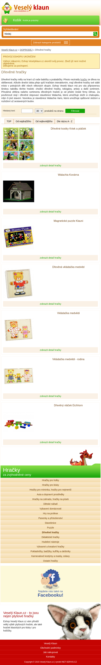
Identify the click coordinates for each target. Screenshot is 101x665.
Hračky (17, 471)
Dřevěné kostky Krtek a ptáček (68, 128)
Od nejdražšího (23, 121)
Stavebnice (50, 523)
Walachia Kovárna (68, 175)
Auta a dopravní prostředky (50, 494)
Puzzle (50, 527)
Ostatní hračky (50, 561)
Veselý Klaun (50, 643)
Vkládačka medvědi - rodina (68, 359)
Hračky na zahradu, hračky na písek (50, 499)
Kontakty (50, 656)
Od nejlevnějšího (43, 121)
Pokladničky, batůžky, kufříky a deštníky (50, 551)
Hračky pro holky (50, 480)
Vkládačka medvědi (68, 313)
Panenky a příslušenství (50, 518)
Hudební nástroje (50, 542)
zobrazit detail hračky (50, 165)
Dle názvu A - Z (64, 121)
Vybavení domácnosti (50, 508)
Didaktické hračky (51, 537)
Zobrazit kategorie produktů (50, 43)
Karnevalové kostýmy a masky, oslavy (50, 556)
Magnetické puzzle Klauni (68, 221)
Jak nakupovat (50, 652)
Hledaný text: (9, 110)
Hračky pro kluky (50, 485)
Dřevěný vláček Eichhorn (68, 405)
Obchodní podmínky (50, 648)
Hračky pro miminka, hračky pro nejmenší (51, 489)
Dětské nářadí (50, 504)
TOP (9, 121)
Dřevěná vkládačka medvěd (68, 267)
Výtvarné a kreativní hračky (50, 546)
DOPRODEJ (26, 50)
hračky (83, 79)
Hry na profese (50, 513)
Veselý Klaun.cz (9, 50)
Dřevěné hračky (50, 532)
